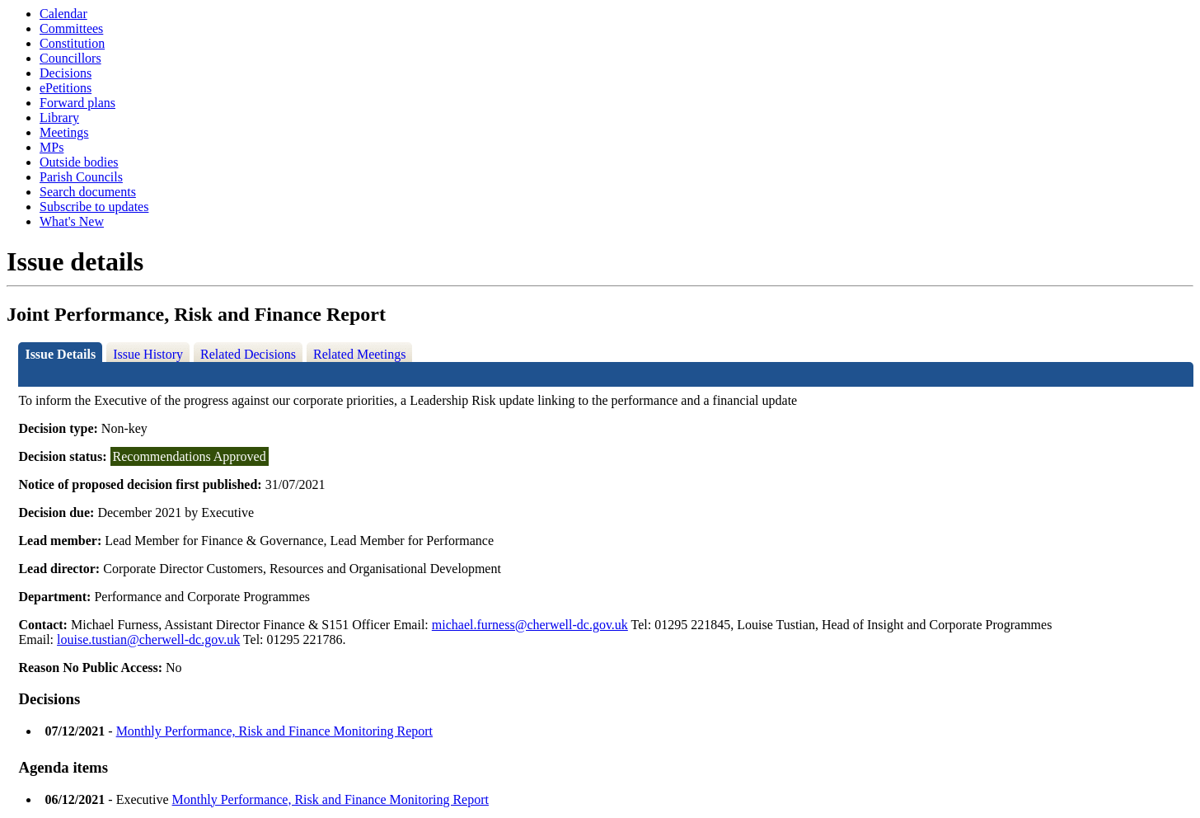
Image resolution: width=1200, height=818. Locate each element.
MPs (51, 147)
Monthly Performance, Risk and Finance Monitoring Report (274, 731)
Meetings (64, 132)
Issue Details (60, 354)
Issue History (148, 354)
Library (59, 117)
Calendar (63, 14)
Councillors (70, 58)
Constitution (72, 43)
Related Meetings (359, 354)
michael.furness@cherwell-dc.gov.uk (530, 625)
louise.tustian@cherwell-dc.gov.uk (148, 639)
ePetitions (65, 88)
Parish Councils (81, 177)
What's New (72, 221)
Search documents (88, 192)
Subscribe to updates (94, 207)
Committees (71, 28)
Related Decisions (248, 354)
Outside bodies (79, 162)
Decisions (65, 73)
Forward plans (77, 103)
